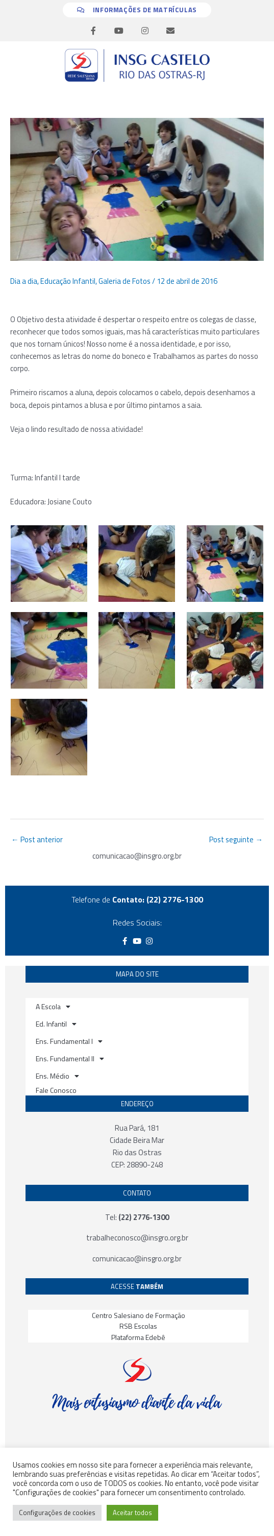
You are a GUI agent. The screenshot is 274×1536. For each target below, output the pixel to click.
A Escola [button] (53, 1006)
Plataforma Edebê (138, 1337)
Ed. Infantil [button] (56, 1024)
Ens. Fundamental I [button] (69, 1041)
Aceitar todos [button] (132, 1512)
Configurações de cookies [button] (57, 1512)
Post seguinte (236, 839)
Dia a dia (23, 281)
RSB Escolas (138, 1326)
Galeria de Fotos (124, 281)
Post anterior (37, 839)
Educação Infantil (67, 281)
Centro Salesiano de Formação (138, 1315)
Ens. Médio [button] (57, 1076)
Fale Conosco (56, 1090)
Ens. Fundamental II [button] (70, 1058)
